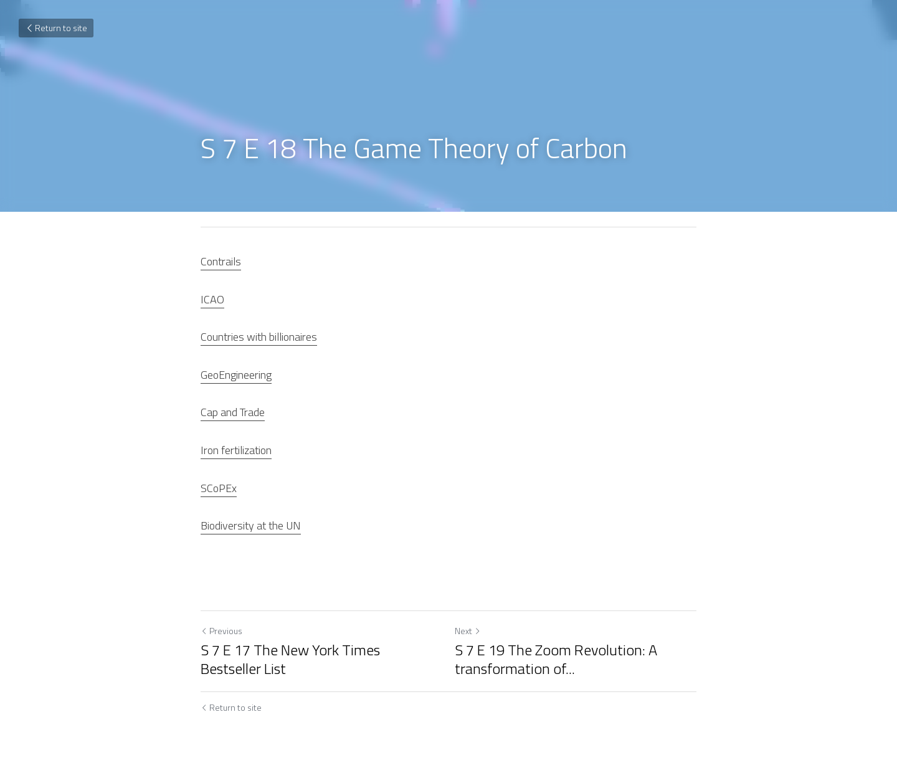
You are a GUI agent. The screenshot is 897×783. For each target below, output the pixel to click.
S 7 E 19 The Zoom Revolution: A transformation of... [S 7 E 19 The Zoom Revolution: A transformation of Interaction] (556, 659)
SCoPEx (219, 488)
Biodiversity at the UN (251, 525)
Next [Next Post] (468, 630)
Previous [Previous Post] (221, 630)
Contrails (221, 261)
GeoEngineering (236, 374)
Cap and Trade (233, 412)
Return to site (56, 27)
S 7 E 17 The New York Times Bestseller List (290, 659)
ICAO (212, 299)
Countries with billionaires (259, 336)
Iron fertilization (236, 450)
